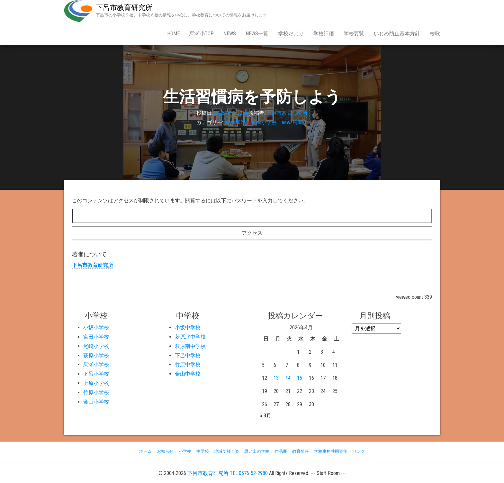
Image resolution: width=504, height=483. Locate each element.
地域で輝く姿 (226, 451)
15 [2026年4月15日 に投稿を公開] (299, 378)
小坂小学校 (96, 327)
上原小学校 (96, 383)
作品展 (280, 451)
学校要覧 (354, 34)
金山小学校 (96, 402)
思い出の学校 (256, 451)
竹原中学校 (188, 364)
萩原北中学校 (190, 337)
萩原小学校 (96, 355)
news (229, 34)
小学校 (185, 451)
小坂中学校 (188, 327)
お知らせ (165, 451)
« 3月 (265, 416)
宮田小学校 (96, 337)
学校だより (291, 34)
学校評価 (323, 34)
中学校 (202, 451)
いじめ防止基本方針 (397, 34)
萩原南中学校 (190, 346)
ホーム (145, 451)
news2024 (235, 122)
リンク (359, 451)
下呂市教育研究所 (124, 8)
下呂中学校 (188, 355)
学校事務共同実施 (330, 451)
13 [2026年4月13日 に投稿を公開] (276, 378)
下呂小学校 (96, 374)
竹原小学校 (96, 392)
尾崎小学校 (96, 346)
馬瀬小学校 (96, 364)
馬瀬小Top (201, 34)
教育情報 (300, 451)
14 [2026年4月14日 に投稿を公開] (288, 378)
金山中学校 (188, 374)
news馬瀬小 (295, 122)
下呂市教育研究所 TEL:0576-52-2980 (227, 473)
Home (173, 34)
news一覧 (257, 34)
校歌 (435, 34)
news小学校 (264, 122)
